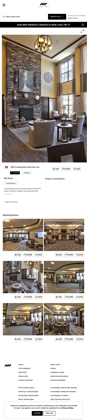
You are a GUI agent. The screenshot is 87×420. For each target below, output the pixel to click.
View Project (11, 183)
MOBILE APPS (23, 376)
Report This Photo (11, 202)
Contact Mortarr (25, 380)
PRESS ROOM (55, 364)
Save (39, 255)
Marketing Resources (59, 376)
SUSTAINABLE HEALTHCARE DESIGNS (63, 387)
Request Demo (73, 18)
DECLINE (49, 413)
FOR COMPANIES (24, 368)
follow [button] (16, 172)
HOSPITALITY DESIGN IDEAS (28, 391)
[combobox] (57, 17)
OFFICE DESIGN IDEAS (26, 387)
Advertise (22, 372)
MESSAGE (27, 172)
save (77, 169)
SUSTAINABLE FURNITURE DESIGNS (63, 391)
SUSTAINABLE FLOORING (59, 395)
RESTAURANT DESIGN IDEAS (28, 395)
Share (29, 255)
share (67, 169)
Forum (53, 368)
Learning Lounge (57, 372)
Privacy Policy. (68, 408)
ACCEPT (37, 413)
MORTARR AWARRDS (57, 380)
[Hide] (83, 25)
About (20, 364)
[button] (4, 5)
